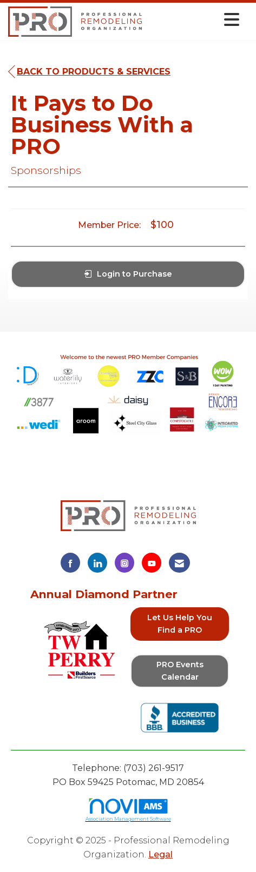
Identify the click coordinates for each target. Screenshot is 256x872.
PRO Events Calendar (180, 671)
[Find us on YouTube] (151, 563)
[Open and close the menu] (193, 19)
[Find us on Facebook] (70, 563)
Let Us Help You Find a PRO (179, 624)
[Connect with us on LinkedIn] (97, 563)
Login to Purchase (128, 274)
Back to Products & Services (89, 71)
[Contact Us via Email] (179, 563)
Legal (160, 854)
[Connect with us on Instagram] (124, 563)
